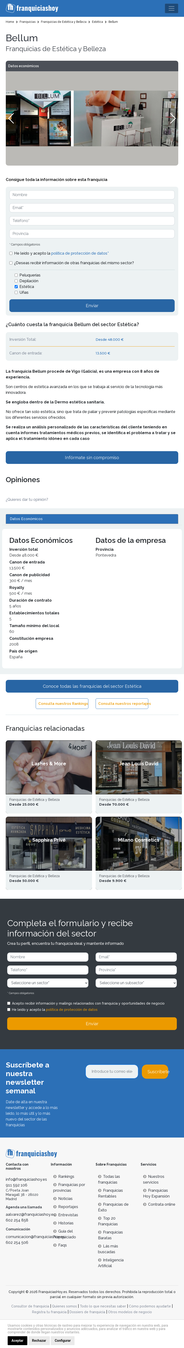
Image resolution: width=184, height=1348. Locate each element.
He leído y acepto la (61, 253)
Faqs (60, 1245)
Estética (26, 286)
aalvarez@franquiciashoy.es (30, 1214)
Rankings (63, 1176)
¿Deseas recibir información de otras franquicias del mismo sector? (74, 263)
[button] (172, 118)
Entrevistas (65, 1215)
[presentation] (122, 1091)
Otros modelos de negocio (130, 1312)
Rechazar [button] (39, 1340)
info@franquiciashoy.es (26, 1179)
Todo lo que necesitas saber (103, 1306)
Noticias (63, 1198)
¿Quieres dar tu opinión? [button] (27, 499)
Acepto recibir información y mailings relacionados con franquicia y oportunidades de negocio (88, 1003)
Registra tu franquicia (49, 1312)
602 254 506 (17, 1242)
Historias (63, 1223)
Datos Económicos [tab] (26, 519)
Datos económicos (23, 66)
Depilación (28, 281)
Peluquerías (29, 275)
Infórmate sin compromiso (92, 457)
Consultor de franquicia (30, 1306)
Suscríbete (158, 1071)
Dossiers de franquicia (87, 1312)
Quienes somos (64, 1306)
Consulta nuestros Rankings (63, 703)
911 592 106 (16, 1185)
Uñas (24, 292)
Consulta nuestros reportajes (123, 703)
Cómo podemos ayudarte (150, 1306)
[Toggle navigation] (171, 8)
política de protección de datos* (80, 253)
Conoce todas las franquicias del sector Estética (92, 686)
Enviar (92, 305)
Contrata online (159, 1204)
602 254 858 (17, 1220)
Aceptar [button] (17, 1340)
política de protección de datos (72, 1010)
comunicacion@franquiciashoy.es (35, 1236)
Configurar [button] (63, 1340)
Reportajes (65, 1206)
